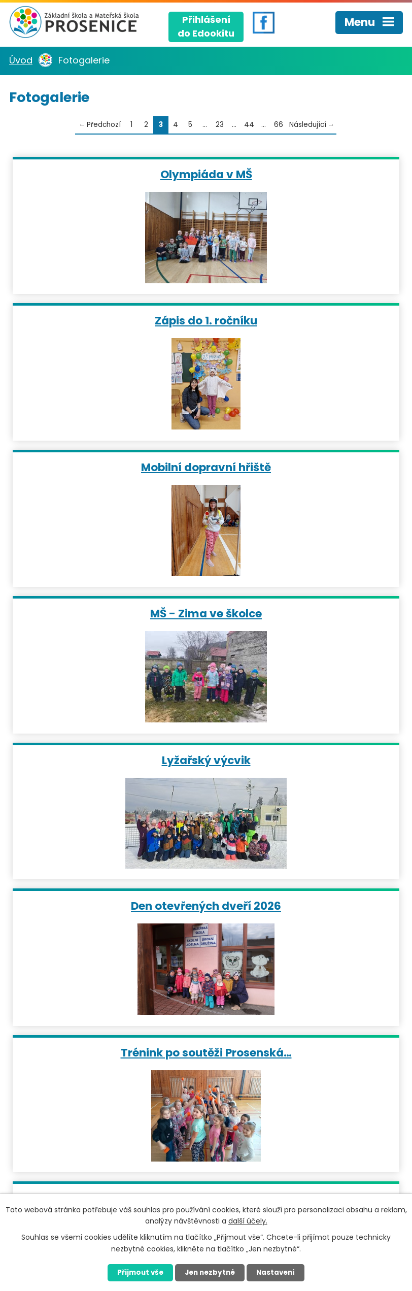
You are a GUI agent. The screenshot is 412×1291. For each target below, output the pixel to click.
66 (278, 124)
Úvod (20, 60)
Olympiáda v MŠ (108, 174)
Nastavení (280, 1272)
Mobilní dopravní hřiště (108, 320)
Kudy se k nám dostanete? (84, 1145)
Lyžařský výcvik (107, 466)
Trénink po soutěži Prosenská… (107, 613)
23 (220, 124)
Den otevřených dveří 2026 (304, 466)
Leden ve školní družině (304, 613)
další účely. (247, 1220)
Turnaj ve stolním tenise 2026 (108, 759)
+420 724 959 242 (247, 1036)
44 (249, 124)
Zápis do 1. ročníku (304, 174)
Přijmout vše (136, 1272)
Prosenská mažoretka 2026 (304, 759)
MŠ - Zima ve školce (304, 320)
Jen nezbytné (209, 1272)
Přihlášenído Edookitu (206, 25)
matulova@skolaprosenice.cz (272, 1077)
